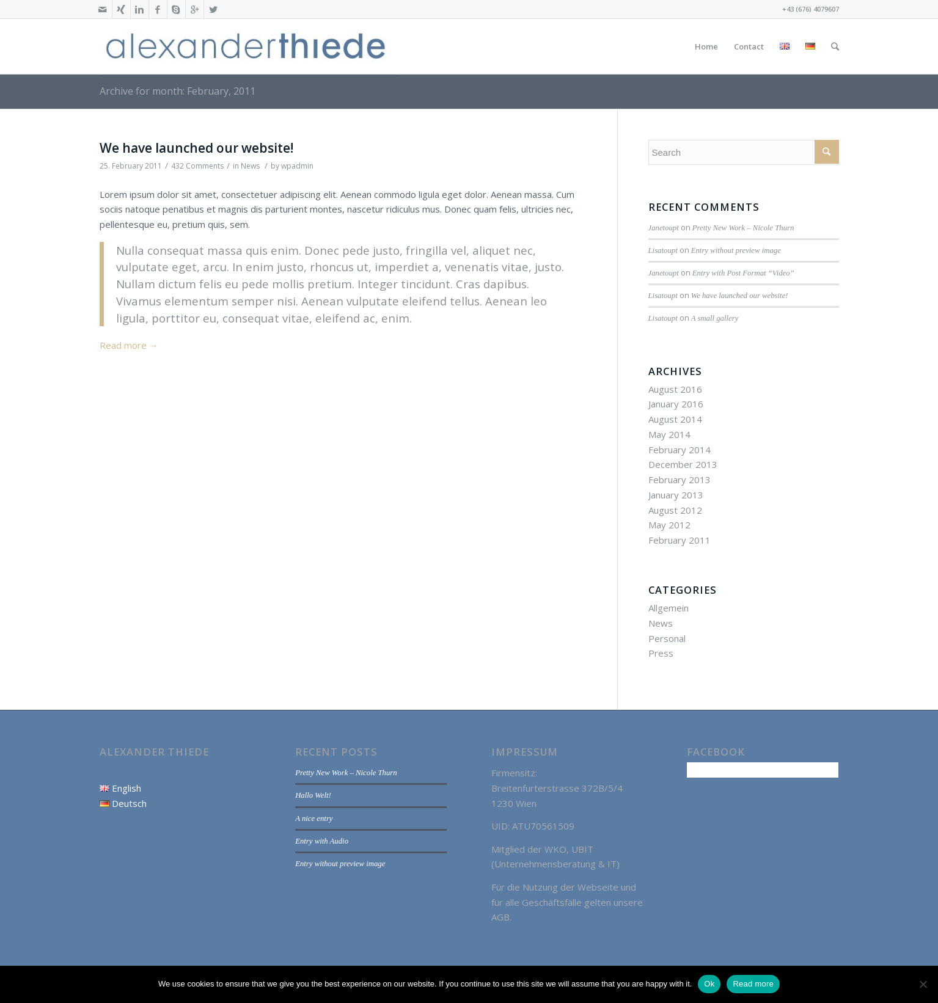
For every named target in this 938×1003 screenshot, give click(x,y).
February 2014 (679, 449)
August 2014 (675, 419)
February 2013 (679, 479)
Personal (667, 638)
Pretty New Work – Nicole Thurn (743, 228)
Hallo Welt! (313, 795)
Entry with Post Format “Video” (743, 273)
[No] (923, 984)
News (250, 166)
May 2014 (669, 434)
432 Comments (197, 166)
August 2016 (675, 389)
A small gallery (715, 318)
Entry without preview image (736, 250)
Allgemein (668, 608)
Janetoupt (663, 228)
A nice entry (313, 818)
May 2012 (669, 525)
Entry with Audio (321, 841)
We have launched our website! (196, 147)
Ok (709, 983)
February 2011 (679, 540)
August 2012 (675, 510)
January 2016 (675, 404)
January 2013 (675, 495)
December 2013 (682, 464)
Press (660, 653)
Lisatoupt (663, 250)
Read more (129, 345)
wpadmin (297, 166)
